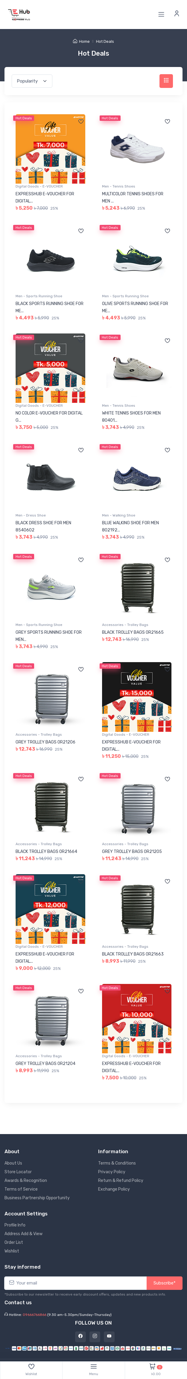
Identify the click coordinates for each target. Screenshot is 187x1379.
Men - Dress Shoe (31, 515)
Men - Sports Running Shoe (39, 296)
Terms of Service (21, 1189)
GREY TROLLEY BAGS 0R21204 (45, 1063)
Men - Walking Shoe (118, 515)
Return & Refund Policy (120, 1180)
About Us (13, 1163)
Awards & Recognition (25, 1180)
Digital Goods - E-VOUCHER (39, 186)
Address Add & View (23, 1233)
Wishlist (11, 1251)
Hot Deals (105, 41)
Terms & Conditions (117, 1163)
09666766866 (34, 1315)
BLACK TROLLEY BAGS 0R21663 (133, 954)
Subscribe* (164, 1283)
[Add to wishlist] (81, 122)
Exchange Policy (114, 1189)
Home (81, 41)
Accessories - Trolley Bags (125, 625)
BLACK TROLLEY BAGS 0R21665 (133, 632)
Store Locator (18, 1171)
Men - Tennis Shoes (118, 186)
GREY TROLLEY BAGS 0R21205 (132, 851)
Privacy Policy (111, 1171)
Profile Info (14, 1225)
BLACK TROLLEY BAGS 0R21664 (46, 851)
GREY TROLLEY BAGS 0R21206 (45, 742)
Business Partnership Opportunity (37, 1197)
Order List (13, 1242)
